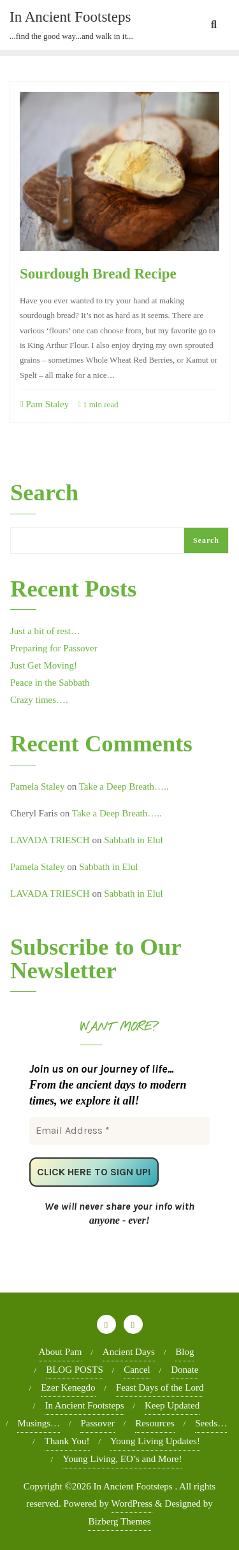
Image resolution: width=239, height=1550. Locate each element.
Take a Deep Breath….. (124, 786)
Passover (97, 1423)
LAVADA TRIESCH (50, 840)
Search (44, 493)
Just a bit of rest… (45, 631)
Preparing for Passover (54, 648)
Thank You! (67, 1441)
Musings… (38, 1423)
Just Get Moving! (43, 665)
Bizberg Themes (119, 1521)
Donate (184, 1370)
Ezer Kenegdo (68, 1387)
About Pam (60, 1352)
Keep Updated (172, 1405)
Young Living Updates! (155, 1441)
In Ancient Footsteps (84, 1405)
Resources (155, 1423)
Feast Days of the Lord (159, 1387)
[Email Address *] (119, 1130)
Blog (184, 1352)
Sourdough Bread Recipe (100, 273)
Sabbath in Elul (133, 840)
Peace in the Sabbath (50, 682)
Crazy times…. (39, 700)
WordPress (132, 1503)
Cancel (137, 1370)
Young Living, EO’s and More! (122, 1459)
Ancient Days (129, 1352)
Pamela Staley (37, 786)
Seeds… (211, 1423)
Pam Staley (44, 404)
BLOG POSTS (74, 1370)
